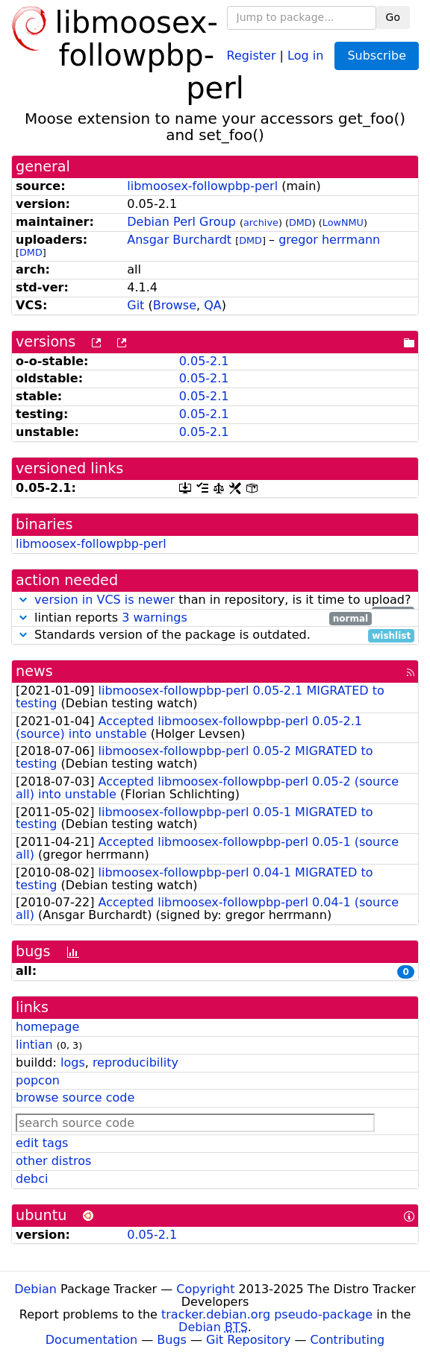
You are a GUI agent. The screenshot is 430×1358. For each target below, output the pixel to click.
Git (135, 305)
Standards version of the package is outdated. (215, 635)
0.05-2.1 (204, 361)
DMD (300, 222)
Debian (35, 1289)
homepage (47, 1027)
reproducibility (135, 1062)
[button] (23, 600)
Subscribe (376, 55)
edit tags (42, 1143)
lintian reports (194, 618)
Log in (305, 55)
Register (251, 55)
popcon (38, 1080)
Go (393, 17)
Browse (174, 305)
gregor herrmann (329, 240)
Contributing (348, 1340)
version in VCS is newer (104, 600)
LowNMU (343, 222)
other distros (53, 1161)
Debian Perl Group (181, 222)
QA (213, 305)
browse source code (75, 1097)
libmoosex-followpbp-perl (202, 186)
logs (72, 1062)
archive (260, 222)
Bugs (172, 1340)
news (34, 671)
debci (32, 1179)
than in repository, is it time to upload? (215, 600)
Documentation (91, 1340)
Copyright (205, 1289)
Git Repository (248, 1340)
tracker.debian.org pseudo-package (267, 1314)
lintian (34, 1045)
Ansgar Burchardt (179, 240)
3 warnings (154, 617)
